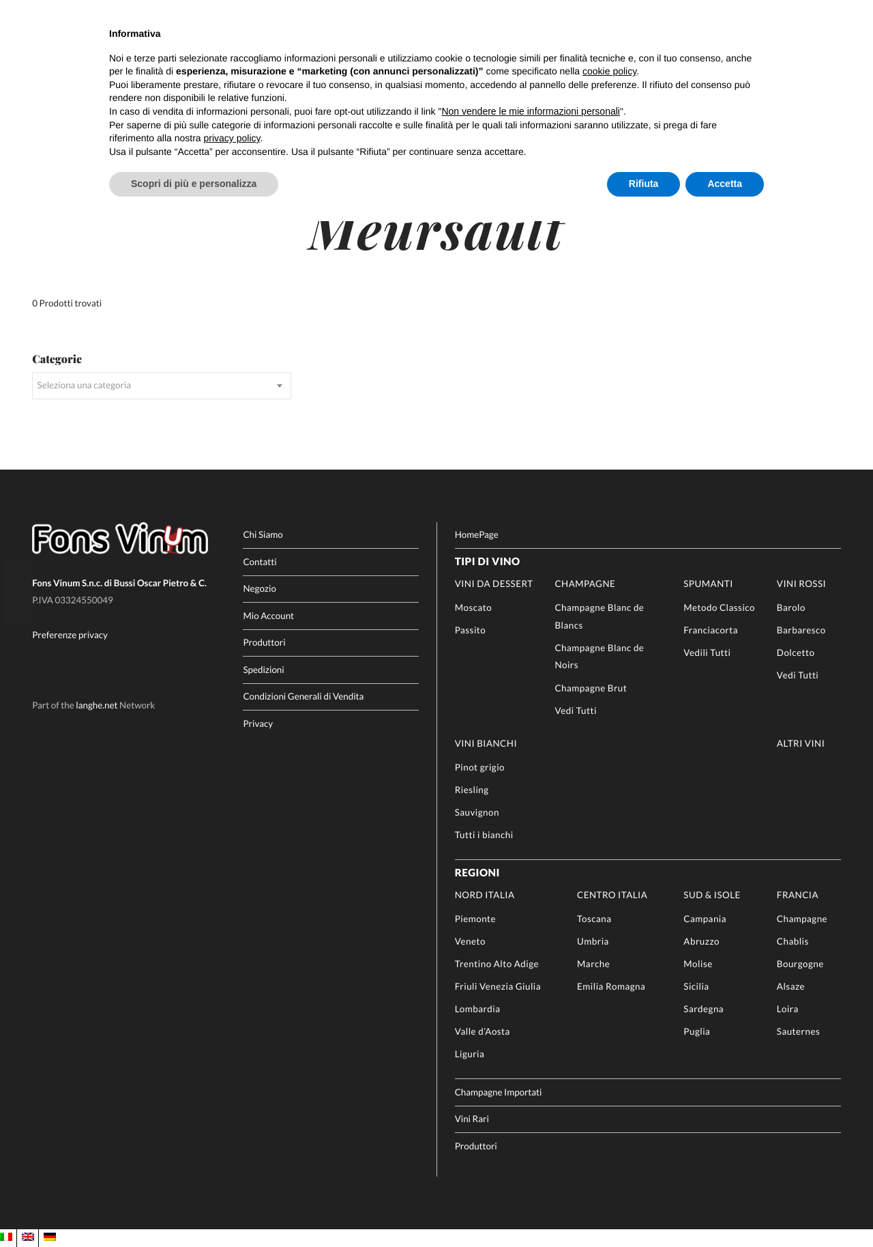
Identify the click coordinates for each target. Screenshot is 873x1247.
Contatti (259, 561)
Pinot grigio (480, 767)
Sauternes (798, 1031)
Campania (704, 918)
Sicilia (696, 986)
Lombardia (478, 1008)
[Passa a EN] (28, 1237)
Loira (788, 1008)
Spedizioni (263, 669)
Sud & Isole (712, 894)
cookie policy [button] (609, 71)
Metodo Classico (719, 607)
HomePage (477, 534)
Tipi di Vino (487, 562)
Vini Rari (472, 1118)
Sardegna (703, 1008)
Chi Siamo (262, 534)
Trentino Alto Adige (497, 963)
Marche (593, 963)
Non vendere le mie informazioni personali (530, 111)
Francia (797, 894)
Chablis (793, 941)
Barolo (791, 607)
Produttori (264, 642)
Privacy (258, 723)
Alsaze (791, 986)
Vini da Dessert (494, 583)
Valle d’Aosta (482, 1031)
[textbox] (161, 385)
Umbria (593, 941)
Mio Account (268, 615)
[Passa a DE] (50, 1237)
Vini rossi (801, 583)
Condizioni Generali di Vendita (303, 696)
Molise (697, 963)
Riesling (472, 789)
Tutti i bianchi (484, 834)
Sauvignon (477, 812)
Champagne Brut (590, 688)
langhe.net (96, 705)
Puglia (696, 1031)
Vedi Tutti (575, 710)
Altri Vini (801, 743)
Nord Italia (485, 894)
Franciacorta (710, 630)
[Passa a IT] (6, 1237)
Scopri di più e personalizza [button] (193, 183)
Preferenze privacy (70, 634)
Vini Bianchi (486, 743)
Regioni (477, 873)
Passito (470, 630)
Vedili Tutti (706, 652)
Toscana (594, 918)
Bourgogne (800, 963)
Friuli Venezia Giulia (498, 986)
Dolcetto (796, 652)
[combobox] (161, 385)
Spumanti (708, 583)
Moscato (473, 607)
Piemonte (475, 918)
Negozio (259, 588)
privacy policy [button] (232, 137)
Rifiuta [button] (644, 183)
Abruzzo (701, 941)
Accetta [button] (724, 183)
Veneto (470, 941)
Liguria (470, 1053)
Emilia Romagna (611, 986)
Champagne (584, 583)
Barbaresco (801, 630)
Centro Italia (612, 894)
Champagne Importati (498, 1092)
